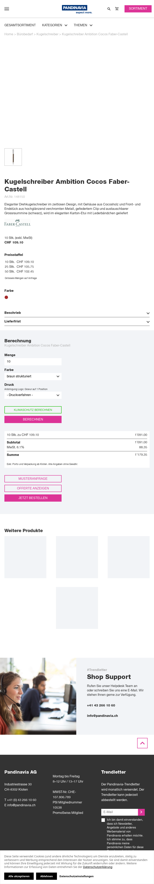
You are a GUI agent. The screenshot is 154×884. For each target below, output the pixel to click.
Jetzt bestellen (33, 498)
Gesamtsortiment (20, 25)
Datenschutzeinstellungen (76, 876)
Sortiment (138, 8)
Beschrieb (77, 313)
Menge (9, 355)
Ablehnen (46, 876)
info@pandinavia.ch (102, 715)
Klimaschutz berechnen (33, 409)
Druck (9, 384)
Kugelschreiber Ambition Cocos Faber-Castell (95, 34)
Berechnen (33, 419)
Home (8, 34)
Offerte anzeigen (33, 488)
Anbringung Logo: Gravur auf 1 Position (26, 389)
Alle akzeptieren (18, 876)
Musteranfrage (33, 478)
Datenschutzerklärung (97, 867)
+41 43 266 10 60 (101, 705)
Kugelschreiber (47, 34)
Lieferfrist (77, 321)
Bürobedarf (25, 34)
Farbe (9, 370)
